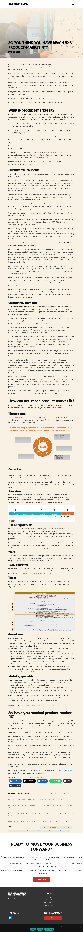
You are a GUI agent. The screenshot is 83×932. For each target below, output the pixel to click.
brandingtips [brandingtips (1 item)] (44, 827)
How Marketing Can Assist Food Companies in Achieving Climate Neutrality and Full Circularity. (40, 805)
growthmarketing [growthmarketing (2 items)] (14, 830)
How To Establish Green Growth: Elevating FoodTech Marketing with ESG (33, 822)
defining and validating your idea (37, 67)
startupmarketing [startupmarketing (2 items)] (56, 830)
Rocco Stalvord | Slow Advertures (51, 794)
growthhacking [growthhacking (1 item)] (66, 827)
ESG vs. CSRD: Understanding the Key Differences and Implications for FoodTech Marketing (38, 813)
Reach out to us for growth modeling (29, 777)
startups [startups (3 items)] (66, 830)
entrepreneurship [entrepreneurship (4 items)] (55, 827)
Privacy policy (49, 929)
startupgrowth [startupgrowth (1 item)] (45, 830)
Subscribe (52, 918)
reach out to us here (27, 671)
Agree (33, 929)
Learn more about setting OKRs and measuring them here (33, 573)
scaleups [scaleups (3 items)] (24, 830)
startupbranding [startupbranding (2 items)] (34, 830)
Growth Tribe (32, 418)
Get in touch (41, 879)
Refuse (40, 929)
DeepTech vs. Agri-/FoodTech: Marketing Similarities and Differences (31, 800)
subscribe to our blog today (64, 771)
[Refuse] (81, 928)
